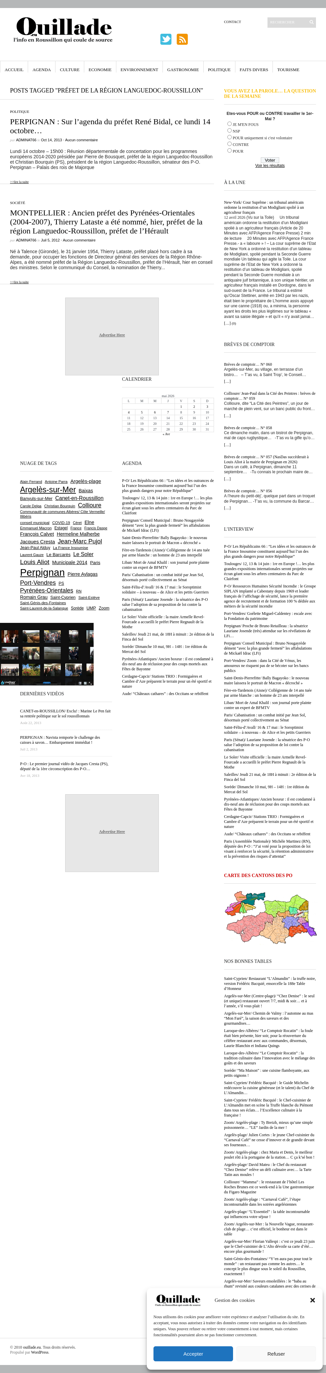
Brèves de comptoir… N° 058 (248, 427)
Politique (219, 69)
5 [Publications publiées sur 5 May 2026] (142, 412)
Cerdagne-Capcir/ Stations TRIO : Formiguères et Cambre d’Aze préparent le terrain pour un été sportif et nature (269, 821)
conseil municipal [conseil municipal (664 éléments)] (34, 523)
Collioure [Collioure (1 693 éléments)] (89, 505)
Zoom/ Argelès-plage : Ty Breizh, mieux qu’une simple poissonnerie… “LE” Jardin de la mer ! (268, 1125)
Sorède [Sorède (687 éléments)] (77, 608)
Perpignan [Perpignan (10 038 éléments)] (42, 572)
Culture (70, 69)
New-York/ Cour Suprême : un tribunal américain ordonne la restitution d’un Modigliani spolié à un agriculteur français (264, 207)
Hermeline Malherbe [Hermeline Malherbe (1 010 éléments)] (78, 534)
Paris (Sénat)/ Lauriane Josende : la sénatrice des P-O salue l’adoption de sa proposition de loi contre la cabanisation (267, 744)
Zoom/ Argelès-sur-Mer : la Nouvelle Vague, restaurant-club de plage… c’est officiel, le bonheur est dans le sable (269, 1229)
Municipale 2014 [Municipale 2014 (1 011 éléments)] (69, 562)
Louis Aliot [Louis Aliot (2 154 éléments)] (34, 561)
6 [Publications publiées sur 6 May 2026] (155, 412)
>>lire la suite (19, 182)
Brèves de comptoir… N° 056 (248, 491)
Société (17, 203)
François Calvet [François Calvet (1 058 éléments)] (37, 534)
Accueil (14, 69)
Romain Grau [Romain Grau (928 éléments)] (33, 597)
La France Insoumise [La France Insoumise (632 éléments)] (70, 548)
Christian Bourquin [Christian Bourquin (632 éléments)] (59, 506)
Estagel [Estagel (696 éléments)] (61, 528)
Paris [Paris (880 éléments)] (95, 562)
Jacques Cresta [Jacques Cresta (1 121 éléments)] (37, 541)
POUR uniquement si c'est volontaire (262, 138)
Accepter (193, 1354)
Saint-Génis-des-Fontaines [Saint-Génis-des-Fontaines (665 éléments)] (43, 603)
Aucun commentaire (81, 140)
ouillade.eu (32, 1347)
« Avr (166, 434)
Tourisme (288, 69)
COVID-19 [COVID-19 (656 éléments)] (61, 523)
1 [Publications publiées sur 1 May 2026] (181, 406)
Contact (232, 22)
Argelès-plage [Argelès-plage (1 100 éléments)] (85, 481)
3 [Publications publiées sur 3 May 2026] (207, 406)
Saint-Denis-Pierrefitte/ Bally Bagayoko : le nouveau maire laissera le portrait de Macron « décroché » (266, 680)
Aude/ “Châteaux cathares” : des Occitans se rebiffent (267, 834)
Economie (100, 69)
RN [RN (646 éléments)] (78, 591)
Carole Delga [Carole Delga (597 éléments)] (30, 506)
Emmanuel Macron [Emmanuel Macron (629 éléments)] (35, 528)
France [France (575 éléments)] (76, 528)
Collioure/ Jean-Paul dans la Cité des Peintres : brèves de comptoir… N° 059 (270, 396)
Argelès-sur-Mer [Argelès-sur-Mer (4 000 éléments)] (48, 489)
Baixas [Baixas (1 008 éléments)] (86, 490)
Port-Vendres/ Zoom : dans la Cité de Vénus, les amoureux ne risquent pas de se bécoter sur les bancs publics (266, 665)
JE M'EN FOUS (246, 124)
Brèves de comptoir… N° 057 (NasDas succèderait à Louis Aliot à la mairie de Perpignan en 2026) (266, 459)
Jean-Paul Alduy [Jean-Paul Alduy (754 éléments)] (35, 547)
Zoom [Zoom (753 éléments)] (104, 608)
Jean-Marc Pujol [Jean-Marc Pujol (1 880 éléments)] (80, 541)
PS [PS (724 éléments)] (61, 583)
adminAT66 (26, 140)
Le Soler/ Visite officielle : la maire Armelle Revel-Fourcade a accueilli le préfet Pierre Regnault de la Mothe (265, 762)
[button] (312, 1300)
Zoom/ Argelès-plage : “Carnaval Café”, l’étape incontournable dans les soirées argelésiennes (262, 1202)
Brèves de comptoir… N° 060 (248, 364)
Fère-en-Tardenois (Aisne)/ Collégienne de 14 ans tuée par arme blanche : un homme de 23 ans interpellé (268, 693)
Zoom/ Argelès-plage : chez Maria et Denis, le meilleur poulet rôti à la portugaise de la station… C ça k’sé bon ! (269, 1155)
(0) (234, 323)
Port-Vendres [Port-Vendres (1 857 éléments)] (38, 582)
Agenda (41, 69)
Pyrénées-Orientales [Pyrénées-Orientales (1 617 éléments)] (46, 590)
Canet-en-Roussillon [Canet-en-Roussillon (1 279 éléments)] (79, 498)
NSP (236, 131)
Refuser (276, 1354)
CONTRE (241, 144)
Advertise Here (112, 335)
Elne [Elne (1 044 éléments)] (89, 522)
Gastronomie (183, 69)
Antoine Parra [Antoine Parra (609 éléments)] (56, 482)
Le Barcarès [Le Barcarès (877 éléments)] (58, 554)
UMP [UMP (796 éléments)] (91, 608)
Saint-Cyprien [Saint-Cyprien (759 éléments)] (63, 597)
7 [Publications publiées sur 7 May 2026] (168, 412)
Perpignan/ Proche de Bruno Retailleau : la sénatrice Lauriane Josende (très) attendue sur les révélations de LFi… (267, 631)
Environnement (139, 69)
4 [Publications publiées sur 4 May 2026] (129, 412)
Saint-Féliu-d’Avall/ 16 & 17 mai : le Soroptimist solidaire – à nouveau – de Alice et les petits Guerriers (267, 730)
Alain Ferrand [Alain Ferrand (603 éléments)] (31, 482)
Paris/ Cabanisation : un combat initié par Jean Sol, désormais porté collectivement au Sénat (265, 717)
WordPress (39, 1352)
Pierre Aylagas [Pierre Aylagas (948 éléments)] (83, 574)
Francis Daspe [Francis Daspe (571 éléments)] (95, 528)
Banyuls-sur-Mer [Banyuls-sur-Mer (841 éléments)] (36, 498)
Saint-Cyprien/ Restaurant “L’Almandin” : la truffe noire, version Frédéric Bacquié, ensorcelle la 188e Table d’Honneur (270, 983)
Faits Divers (254, 69)
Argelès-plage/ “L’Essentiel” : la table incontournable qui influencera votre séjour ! (267, 1214)
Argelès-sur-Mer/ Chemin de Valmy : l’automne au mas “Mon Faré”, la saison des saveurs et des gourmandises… (268, 1018)
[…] (227, 323)
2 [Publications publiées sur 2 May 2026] (194, 406)
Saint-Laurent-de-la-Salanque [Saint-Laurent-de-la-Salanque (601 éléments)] (44, 608)
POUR (238, 151)
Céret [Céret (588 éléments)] (77, 523)
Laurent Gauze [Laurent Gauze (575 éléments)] (32, 555)
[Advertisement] (42, 417)
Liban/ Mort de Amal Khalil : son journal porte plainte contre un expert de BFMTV (267, 705)
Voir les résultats (270, 165)
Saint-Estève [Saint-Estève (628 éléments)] (89, 597)
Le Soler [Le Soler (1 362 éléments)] (83, 554)
